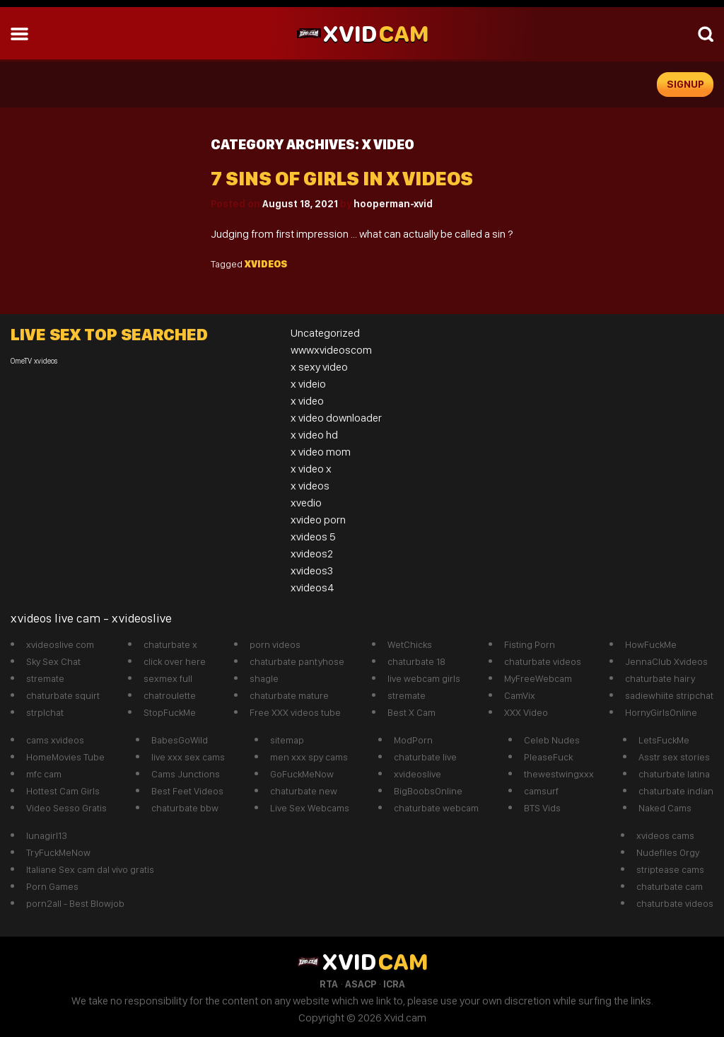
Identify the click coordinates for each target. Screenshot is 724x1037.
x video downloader (336, 417)
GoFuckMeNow (302, 774)
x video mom (321, 451)
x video (307, 400)
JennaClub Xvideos (666, 661)
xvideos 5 (313, 536)
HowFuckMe (651, 644)
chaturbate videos (542, 661)
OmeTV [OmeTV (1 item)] (21, 361)
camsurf (541, 790)
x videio (308, 383)
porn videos (275, 644)
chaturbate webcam (436, 807)
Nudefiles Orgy (667, 852)
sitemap (287, 740)
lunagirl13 (46, 835)
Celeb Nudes (552, 740)
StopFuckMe (170, 712)
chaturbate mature (289, 695)
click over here (175, 661)
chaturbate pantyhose (297, 661)
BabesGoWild (179, 740)
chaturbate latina (674, 774)
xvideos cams (665, 835)
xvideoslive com (60, 644)
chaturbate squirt (63, 695)
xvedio (306, 502)
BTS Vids (542, 807)
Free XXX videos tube (295, 712)
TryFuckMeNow (58, 852)
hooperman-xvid (393, 203)
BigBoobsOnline (428, 790)
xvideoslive (417, 774)
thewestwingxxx (559, 774)
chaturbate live (425, 757)
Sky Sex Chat (53, 661)
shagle (264, 678)
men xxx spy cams (309, 757)
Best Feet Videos (187, 790)
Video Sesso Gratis (66, 807)
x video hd (314, 434)
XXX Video (526, 712)
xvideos (266, 264)
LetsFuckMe (663, 740)
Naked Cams (664, 807)
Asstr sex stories (674, 757)
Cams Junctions (185, 774)
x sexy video (319, 366)
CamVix (519, 695)
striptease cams (670, 869)
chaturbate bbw (184, 807)
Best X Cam (411, 712)
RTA (329, 984)
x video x (311, 468)
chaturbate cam (669, 886)
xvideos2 (312, 553)
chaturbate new (303, 790)
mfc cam (44, 774)
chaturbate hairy (660, 678)
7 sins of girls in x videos (342, 178)
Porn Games (52, 886)
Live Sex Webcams (309, 807)
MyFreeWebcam (538, 678)
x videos (310, 485)
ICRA (394, 984)
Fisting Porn (529, 644)
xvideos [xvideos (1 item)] (46, 361)
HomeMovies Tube (65, 757)
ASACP (360, 984)
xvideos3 (312, 570)
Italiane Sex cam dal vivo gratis (90, 869)
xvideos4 (312, 587)
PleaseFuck (548, 757)
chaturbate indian (675, 790)
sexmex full (168, 678)
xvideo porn (318, 519)
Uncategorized (325, 333)
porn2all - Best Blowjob (75, 903)
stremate (45, 678)
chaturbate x (170, 644)
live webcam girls (423, 678)
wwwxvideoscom (331, 350)
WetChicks (409, 644)
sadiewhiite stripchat (669, 695)
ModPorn (413, 740)
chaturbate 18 (416, 661)
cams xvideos (55, 740)
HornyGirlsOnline (661, 712)
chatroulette (170, 695)
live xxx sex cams (188, 757)
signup (685, 84)
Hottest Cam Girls (63, 790)
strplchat (45, 712)
